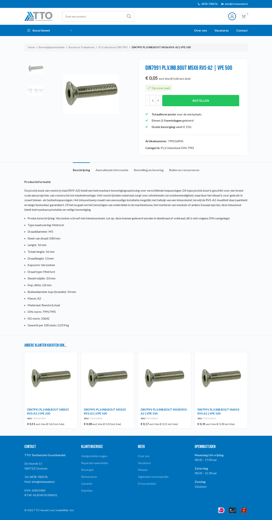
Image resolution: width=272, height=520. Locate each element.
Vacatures (144, 463)
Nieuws (143, 469)
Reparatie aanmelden (94, 463)
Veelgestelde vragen (94, 456)
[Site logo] (38, 16)
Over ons (143, 456)
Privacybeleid (147, 483)
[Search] (98, 16)
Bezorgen (87, 469)
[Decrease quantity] (147, 100)
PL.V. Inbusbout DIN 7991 (113, 47)
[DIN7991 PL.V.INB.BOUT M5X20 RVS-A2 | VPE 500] (107, 378)
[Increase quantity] (158, 100)
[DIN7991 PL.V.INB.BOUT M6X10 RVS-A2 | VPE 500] (221, 378)
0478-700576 (209, 3)
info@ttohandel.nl (236, 3)
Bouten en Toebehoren (81, 47)
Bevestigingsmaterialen (52, 47)
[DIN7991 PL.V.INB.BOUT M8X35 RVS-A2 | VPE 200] (50, 378)
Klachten (87, 490)
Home (31, 47)
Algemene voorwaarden (153, 476)
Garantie (86, 483)
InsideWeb (61, 510)
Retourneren (89, 476)
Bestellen (201, 100)
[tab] (81, 168)
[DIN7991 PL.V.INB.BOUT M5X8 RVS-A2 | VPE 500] (164, 378)
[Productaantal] (153, 100)
